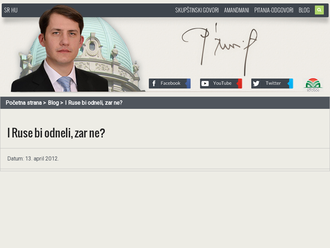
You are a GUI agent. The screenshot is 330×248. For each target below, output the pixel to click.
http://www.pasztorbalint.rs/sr (57, 20)
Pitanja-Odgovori (273, 10)
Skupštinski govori (197, 10)
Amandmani (236, 10)
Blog (304, 10)
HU (14, 10)
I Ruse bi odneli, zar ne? (93, 103)
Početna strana (24, 103)
